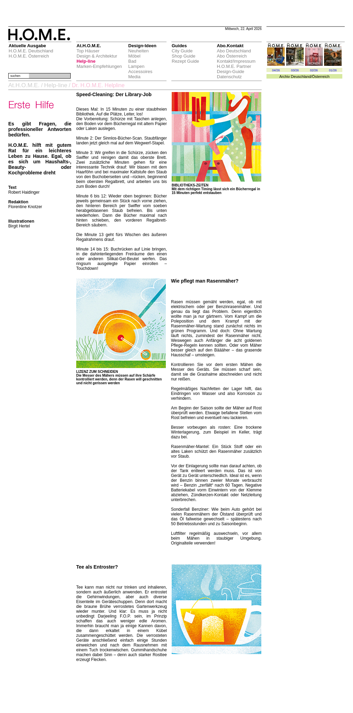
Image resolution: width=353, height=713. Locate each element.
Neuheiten (138, 50)
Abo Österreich (232, 56)
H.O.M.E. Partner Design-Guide (234, 69)
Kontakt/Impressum (236, 61)
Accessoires (140, 71)
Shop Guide (183, 56)
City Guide (182, 50)
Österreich (321, 76)
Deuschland (301, 76)
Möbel (134, 56)
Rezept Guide (185, 61)
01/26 (333, 70)
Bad (132, 61)
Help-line (86, 61)
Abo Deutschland (234, 50)
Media (134, 76)
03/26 (295, 70)
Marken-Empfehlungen (99, 66)
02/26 (314, 70)
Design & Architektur (97, 56)
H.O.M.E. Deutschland (31, 50)
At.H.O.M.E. (24, 85)
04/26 (276, 70)
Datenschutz (229, 76)
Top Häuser (88, 50)
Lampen (136, 66)
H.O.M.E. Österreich (29, 56)
